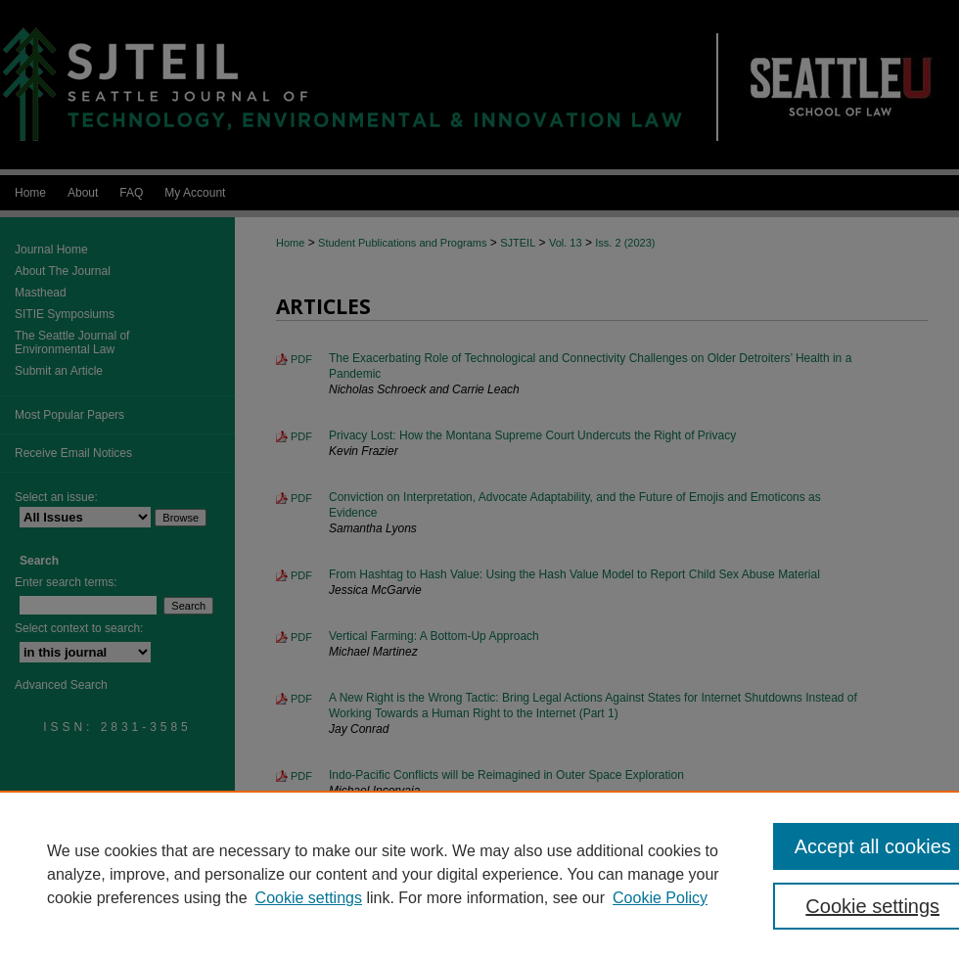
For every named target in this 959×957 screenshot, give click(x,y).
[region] (479, 874)
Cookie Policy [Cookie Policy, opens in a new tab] (660, 897)
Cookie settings (308, 897)
